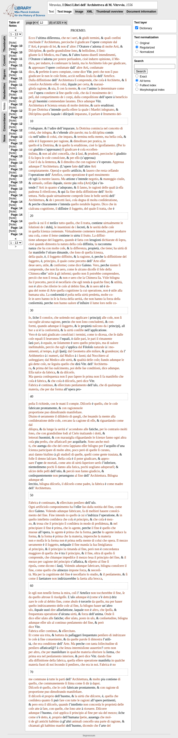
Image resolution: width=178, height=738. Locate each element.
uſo (31, 610)
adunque (89, 101)
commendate (56, 101)
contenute (57, 231)
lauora (55, 179)
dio (49, 446)
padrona (34, 191)
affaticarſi (60, 441)
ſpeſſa (108, 610)
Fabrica (33, 385)
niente (68, 183)
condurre (50, 93)
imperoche (90, 536)
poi (72, 368)
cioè (85, 59)
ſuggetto (34, 261)
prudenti (93, 153)
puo (115, 72)
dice (83, 72)
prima (40, 368)
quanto (52, 187)
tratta (102, 208)
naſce (38, 372)
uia (53, 88)
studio (94, 574)
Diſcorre (101, 708)
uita (42, 294)
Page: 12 (16, 104)
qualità (81, 360)
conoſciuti (66, 334)
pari (83, 338)
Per (120, 145)
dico (31, 72)
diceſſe (92, 269)
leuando (93, 416)
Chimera (34, 273)
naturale (99, 347)
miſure (96, 351)
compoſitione (90, 97)
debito (75, 286)
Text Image (64, 11)
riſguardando (83, 437)
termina (82, 136)
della (79, 191)
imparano (81, 114)
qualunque (114, 385)
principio (50, 261)
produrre (120, 231)
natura (64, 244)
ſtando (105, 360)
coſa (101, 80)
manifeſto (112, 376)
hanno (85, 55)
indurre (93, 59)
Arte (96, 261)
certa (86, 84)
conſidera (56, 519)
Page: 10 (16, 46)
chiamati (34, 725)
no (114, 664)
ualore (72, 303)
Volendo (51, 511)
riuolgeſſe (60, 597)
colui (63, 84)
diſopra (33, 429)
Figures (4, 74)
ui (37, 330)
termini (94, 38)
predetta (94, 294)
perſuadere (74, 59)
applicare (81, 317)
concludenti (95, 322)
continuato (48, 502)
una (31, 235)
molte (109, 46)
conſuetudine (107, 618)
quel (91, 174)
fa (32, 158)
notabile (85, 204)
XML (90, 11)
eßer (67, 618)
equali (39, 338)
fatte (75, 166)
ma (58, 55)
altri (54, 153)
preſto (44, 441)
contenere (89, 231)
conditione (49, 643)
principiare (36, 528)
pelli (47, 471)
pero (35, 704)
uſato (44, 618)
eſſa (120, 187)
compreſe (77, 196)
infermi (66, 273)
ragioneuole (75, 408)
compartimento (50, 97)
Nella (41, 196)
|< (34, 22)
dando (101, 656)
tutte (52, 679)
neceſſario (64, 282)
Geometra (79, 351)
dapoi (96, 683)
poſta (70, 294)
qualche (98, 282)
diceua (102, 334)
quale (85, 109)
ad (49, 153)
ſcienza (45, 231)
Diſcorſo (85, 403)
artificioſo (42, 507)
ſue (84, 368)
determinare (108, 88)
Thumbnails (4, 44)
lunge (50, 429)
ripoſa (32, 566)
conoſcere (117, 566)
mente (72, 88)
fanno (109, 437)
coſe (56, 76)
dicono (50, 566)
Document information (141, 11)
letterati (33, 437)
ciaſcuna (34, 208)
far (30, 252)
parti (62, 679)
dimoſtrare (80, 141)
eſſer (56, 84)
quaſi (107, 38)
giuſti (85, 38)
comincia (97, 128)
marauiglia (67, 437)
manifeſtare (74, 412)
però (96, 72)
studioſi (65, 454)
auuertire (96, 648)
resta (104, 170)
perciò (33, 277)
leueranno (52, 338)
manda (84, 544)
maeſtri (60, 725)
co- (115, 303)
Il (63, 149)
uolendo (64, 317)
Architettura (52, 42)
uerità (104, 196)
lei (54, 46)
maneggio (109, 179)
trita (47, 635)
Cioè (32, 162)
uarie (97, 105)
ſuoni (82, 355)
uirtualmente (62, 196)
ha (43, 248)
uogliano (94, 467)
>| (65, 22)
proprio (49, 696)
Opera (54, 170)
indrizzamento (47, 605)
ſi (111, 72)
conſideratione (107, 200)
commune (39, 679)
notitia (98, 507)
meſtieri (94, 511)
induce (118, 532)
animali (77, 721)
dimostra (51, 244)
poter (110, 231)
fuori (42, 664)
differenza (79, 248)
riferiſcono (49, 191)
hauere (104, 511)
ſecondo (59, 664)
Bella (61, 458)
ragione (42, 88)
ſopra (38, 158)
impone (74, 570)
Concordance (4, 122)
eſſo (77, 158)
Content (4, 60)
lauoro (90, 170)
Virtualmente (73, 231)
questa (38, 376)
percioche (67, 42)
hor (31, 330)
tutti (44, 334)
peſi (31, 97)
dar (52, 389)
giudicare (83, 42)
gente (103, 454)
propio (44, 46)
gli (34, 101)
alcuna (45, 322)
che (63, 38)
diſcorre (95, 696)
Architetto (95, 63)
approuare (38, 67)
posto (82, 618)
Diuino (33, 416)
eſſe (92, 420)
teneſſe (47, 593)
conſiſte (79, 330)
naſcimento (61, 368)
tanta (94, 643)
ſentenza (50, 162)
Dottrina (42, 109)
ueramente (47, 416)
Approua (118, 162)
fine (61, 93)
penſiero (79, 502)
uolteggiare (36, 360)
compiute (106, 42)
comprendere (110, 273)
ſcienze (100, 437)
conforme (60, 265)
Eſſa (31, 372)
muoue (33, 532)
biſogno (93, 446)
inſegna (46, 132)
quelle (50, 50)
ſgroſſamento (107, 145)
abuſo (74, 601)
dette (36, 364)
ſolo (105, 63)
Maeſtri (96, 109)
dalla (77, 97)
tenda (86, 282)
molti (123, 429)
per (55, 59)
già (30, 364)
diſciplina (98, 132)
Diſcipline (35, 50)
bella (112, 136)
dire (53, 610)
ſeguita (55, 364)
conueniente (54, 639)
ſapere (78, 376)
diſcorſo (69, 372)
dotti (98, 433)
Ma (63, 179)
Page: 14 (16, 195)
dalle (120, 334)
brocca (97, 578)
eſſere (73, 109)
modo (87, 523)
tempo (47, 351)
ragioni (96, 187)
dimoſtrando (58, 412)
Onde (108, 614)
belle (97, 196)
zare (31, 601)
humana (34, 294)
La (94, 235)
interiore (67, 656)
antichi (43, 721)
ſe (42, 76)
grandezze (111, 351)
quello (33, 145)
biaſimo (49, 454)
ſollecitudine (106, 643)
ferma (56, 593)
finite (63, 76)
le (51, 76)
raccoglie (34, 322)
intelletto (43, 519)
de (109, 93)
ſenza (67, 648)
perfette (44, 72)
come (76, 72)
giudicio (94, 471)
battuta (59, 635)
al (69, 286)
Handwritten (4, 91)
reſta (80, 183)
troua (54, 277)
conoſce (34, 84)
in (104, 141)
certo (65, 446)
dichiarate (108, 240)
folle (32, 458)
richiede (43, 403)
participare (45, 450)
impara (67, 136)
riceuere (89, 708)
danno (39, 454)
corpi (69, 97)
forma (59, 389)
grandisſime (62, 50)
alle (71, 132)
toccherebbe (104, 593)
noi (73, 317)
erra (41, 704)
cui (30, 149)
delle (105, 187)
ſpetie (83, 717)
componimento (59, 507)
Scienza (52, 105)
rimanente (105, 338)
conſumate (62, 67)
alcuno (82, 269)
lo (87, 63)
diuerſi (94, 55)
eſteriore (97, 652)
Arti (33, 46)
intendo (101, 231)
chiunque (56, 557)
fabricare (75, 511)
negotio (93, 179)
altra (123, 437)
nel (106, 128)
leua (90, 557)
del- (119, 114)
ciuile (120, 179)
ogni (117, 437)
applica (64, 713)
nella (91, 136)
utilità (118, 282)
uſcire (32, 471)
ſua (95, 544)
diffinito (66, 256)
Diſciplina (35, 114)
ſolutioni (34, 227)
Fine (52, 515)
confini (116, 38)
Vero (96, 265)
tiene (109, 248)
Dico (105, 204)
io (96, 334)
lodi (65, 433)
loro (102, 303)
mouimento (99, 93)
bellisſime (88, 50)
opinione (104, 59)
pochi (50, 467)
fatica (75, 467)
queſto (66, 145)
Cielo (75, 433)
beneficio (121, 97)
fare (61, 700)
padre (86, 484)
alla (120, 290)
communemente (54, 683)
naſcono (97, 326)
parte (103, 721)
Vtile (105, 277)
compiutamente (38, 170)
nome (42, 290)
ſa (39, 55)
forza (63, 299)
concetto (113, 128)
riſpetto (92, 561)
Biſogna (113, 475)
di (50, 46)
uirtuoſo (37, 183)
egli (79, 282)
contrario (114, 429)
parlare (95, 114)
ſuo (51, 368)
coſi (74, 593)
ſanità (75, 63)
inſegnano (108, 109)
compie (74, 403)
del (86, 208)
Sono (91, 441)
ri (48, 223)
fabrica (50, 372)
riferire (53, 286)
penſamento (78, 385)
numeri (53, 355)
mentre (46, 179)
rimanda (72, 549)
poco (75, 450)
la (70, 63)
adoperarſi (107, 467)
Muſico (69, 355)
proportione (36, 412)
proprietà (111, 704)
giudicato (54, 334)
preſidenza (101, 523)
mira (67, 593)
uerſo (98, 463)
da (87, 93)
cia (30, 136)
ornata (62, 105)
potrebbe (95, 273)
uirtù (121, 248)
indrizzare (119, 635)
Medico (49, 55)
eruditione (80, 145)
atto (68, 463)
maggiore (35, 553)
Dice (80, 101)
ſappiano (75, 446)
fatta (80, 240)
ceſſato (48, 183)
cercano (67, 420)
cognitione (47, 208)
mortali (52, 463)
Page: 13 (16, 149)
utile (31, 141)
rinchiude (35, 42)
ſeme (54, 235)
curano (105, 450)
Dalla (32, 80)
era (40, 643)
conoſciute (58, 158)
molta (94, 200)
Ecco (32, 38)
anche (99, 441)
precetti (59, 200)
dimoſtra (69, 162)
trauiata (113, 454)
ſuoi (67, 200)
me (30, 679)
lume (95, 303)
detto (106, 597)
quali (112, 187)
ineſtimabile (36, 347)
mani (62, 403)
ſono (74, 50)
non (63, 46)
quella (66, 109)
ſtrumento (109, 114)
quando (69, 240)
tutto (62, 223)
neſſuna (80, 76)
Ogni (32, 507)
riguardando (108, 420)
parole (79, 132)
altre (73, 46)
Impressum (89, 735)
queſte (74, 639)
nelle (109, 303)
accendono (76, 429)
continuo (47, 385)
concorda (95, 704)
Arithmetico (36, 355)
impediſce (69, 557)
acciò (71, 76)
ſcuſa (89, 76)
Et (30, 109)
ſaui (80, 153)
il (76, 42)
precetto (81, 261)
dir (87, 683)
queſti (88, 454)
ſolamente (63, 343)
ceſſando (113, 170)
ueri (74, 38)
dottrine (84, 105)
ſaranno (71, 101)
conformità (52, 330)
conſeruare (61, 63)
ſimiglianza (105, 544)
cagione (81, 420)
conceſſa (63, 153)
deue (32, 265)
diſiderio (63, 416)
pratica (97, 141)
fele (102, 269)
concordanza (110, 549)
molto (96, 679)
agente (76, 528)
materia (33, 389)
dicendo (88, 725)
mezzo (123, 540)
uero (55, 72)
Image (79, 11)
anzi (31, 454)
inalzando (86, 433)
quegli (77, 416)
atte (37, 708)
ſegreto (95, 204)
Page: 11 (16, 59)
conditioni (93, 368)
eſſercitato (64, 385)
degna (82, 200)
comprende (84, 80)
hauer (118, 601)
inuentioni (64, 227)
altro (40, 286)
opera (111, 540)
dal (115, 42)
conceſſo (88, 721)
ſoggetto (77, 208)
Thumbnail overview (109, 11)
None (4, 138)
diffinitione (43, 80)
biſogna (115, 277)
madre (119, 484)
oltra (97, 553)
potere (62, 59)
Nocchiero (98, 355)
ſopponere (46, 141)
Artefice (109, 76)
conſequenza (51, 376)
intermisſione (80, 648)
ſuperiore (88, 463)
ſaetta (83, 578)
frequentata (36, 614)
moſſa (40, 540)
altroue (46, 597)
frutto (87, 235)
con (62, 88)
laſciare (51, 458)
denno (42, 458)
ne (68, 38)
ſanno (83, 187)
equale (47, 343)
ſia (94, 76)
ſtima (71, 683)
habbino (54, 721)
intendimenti (107, 55)
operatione (78, 174)
